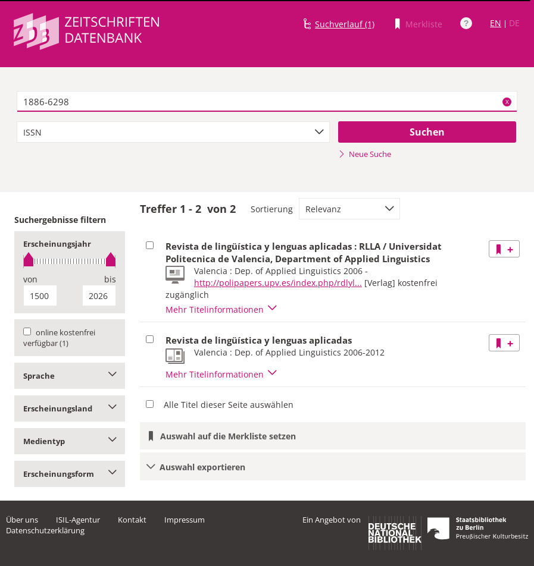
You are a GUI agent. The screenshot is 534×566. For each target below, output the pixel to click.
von (30, 279)
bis (110, 279)
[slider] (69, 261)
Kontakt (132, 519)
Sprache (69, 375)
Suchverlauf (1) (344, 24)
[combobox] (173, 132)
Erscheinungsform (69, 473)
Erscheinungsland (69, 408)
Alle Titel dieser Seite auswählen (228, 404)
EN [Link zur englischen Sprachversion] (495, 23)
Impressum (184, 519)
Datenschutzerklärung (45, 530)
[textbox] (267, 101)
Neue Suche (364, 154)
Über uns (22, 519)
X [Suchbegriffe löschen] (507, 102)
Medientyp (69, 441)
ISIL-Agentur (78, 519)
